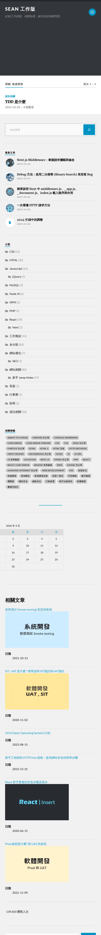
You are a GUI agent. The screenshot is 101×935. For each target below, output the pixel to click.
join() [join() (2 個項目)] (59, 454)
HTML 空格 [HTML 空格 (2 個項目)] (58, 448)
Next (15, 327)
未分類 (13, 344)
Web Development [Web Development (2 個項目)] (53, 470)
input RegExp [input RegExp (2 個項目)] (16, 454)
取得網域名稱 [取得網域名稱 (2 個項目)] (41, 476)
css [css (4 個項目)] (66, 443)
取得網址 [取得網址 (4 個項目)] (25, 476)
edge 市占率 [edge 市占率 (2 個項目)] (79, 443)
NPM (12, 302)
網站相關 (15, 369)
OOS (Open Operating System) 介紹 (27, 733)
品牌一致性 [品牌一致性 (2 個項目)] (57, 476)
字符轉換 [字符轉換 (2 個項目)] (72, 476)
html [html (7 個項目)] (32, 448)
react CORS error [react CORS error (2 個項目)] (18, 465)
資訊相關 (10, 96)
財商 (12, 403)
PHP (12, 310)
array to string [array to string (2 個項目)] (18, 437)
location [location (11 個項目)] (30, 459)
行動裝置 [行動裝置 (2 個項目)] (50, 481)
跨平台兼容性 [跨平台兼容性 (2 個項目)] (65, 481)
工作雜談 (15, 336)
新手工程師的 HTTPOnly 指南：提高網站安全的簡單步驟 (41, 757)
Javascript (15, 268)
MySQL (14, 285)
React (13, 319)
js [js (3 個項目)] (68, 454)
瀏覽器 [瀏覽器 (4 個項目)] (11, 481)
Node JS (14, 293)
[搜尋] (89, 129)
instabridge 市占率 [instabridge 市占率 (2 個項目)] (40, 454)
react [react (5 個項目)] (86, 459)
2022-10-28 (12, 107)
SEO (15, 361)
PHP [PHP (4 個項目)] (76, 459)
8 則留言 (28, 107)
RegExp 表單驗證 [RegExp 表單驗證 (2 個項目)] (43, 465)
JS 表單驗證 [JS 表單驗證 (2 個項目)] (13, 459)
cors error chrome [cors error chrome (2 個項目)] (38, 443)
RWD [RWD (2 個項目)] (59, 465)
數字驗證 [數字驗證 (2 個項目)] (86, 476)
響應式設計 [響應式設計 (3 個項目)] (13, 487)
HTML (13, 260)
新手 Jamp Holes (22, 377)
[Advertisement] (50, 50)
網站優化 (15, 353)
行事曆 (13, 394)
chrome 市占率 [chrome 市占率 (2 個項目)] (41, 437)
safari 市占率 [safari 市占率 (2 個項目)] (74, 465)
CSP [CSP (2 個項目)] (57, 443)
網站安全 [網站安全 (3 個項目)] (23, 481)
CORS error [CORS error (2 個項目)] (15, 443)
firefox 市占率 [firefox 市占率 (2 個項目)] (16, 448)
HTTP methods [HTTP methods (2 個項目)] (78, 448)
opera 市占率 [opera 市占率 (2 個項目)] (61, 459)
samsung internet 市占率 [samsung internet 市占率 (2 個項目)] (22, 470)
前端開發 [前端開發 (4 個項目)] (12, 476)
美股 (12, 386)
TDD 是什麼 (15, 101)
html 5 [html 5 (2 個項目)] (44, 448)
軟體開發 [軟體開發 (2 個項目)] (81, 481)
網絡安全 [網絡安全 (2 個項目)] (36, 481)
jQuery (16, 276)
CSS (11, 251)
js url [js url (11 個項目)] (78, 454)
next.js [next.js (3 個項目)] (45, 459)
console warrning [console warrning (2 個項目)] (66, 437)
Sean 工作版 (20, 9)
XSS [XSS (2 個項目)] (71, 470)
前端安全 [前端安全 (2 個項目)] (82, 470)
